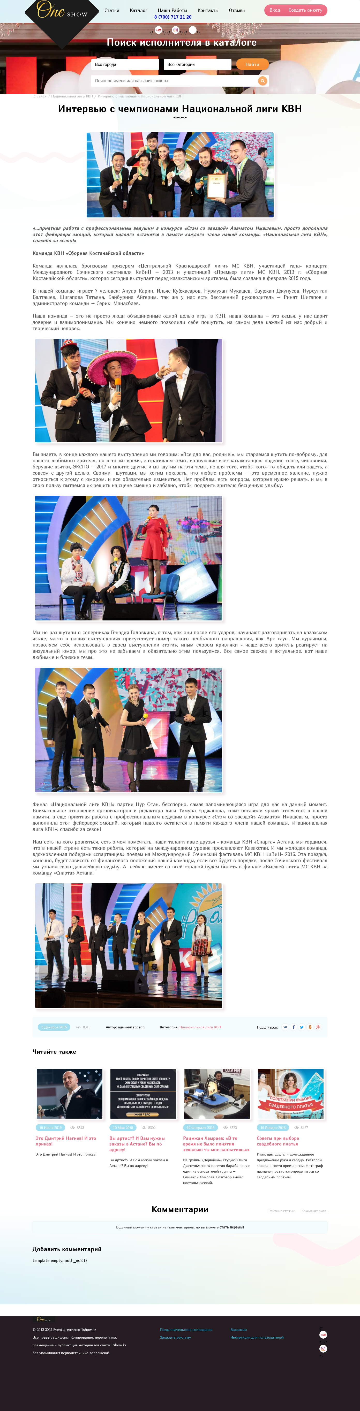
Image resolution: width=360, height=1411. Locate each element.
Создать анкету (305, 10)
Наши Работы (172, 10)
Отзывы (237, 10)
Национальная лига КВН (200, 1027)
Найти (252, 64)
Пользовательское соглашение (186, 1329)
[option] (69, 1112)
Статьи (111, 10)
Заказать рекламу (175, 1337)
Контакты (208, 10)
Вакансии (238, 1329)
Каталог (138, 10)
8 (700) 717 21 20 (173, 17)
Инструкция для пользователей (257, 1337)
